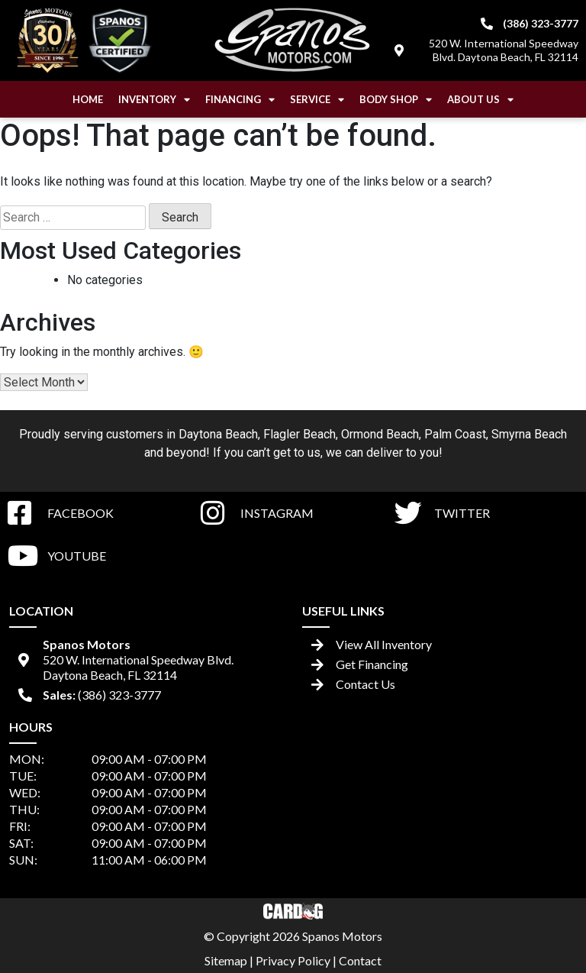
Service (317, 99)
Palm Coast (455, 434)
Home (87, 99)
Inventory (154, 99)
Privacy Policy (293, 960)
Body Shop (395, 99)
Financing (240, 99)
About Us (480, 99)
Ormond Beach (380, 434)
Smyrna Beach (529, 434)
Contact (360, 960)
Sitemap (225, 960)
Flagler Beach (299, 434)
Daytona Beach (218, 434)
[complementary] (540, 927)
